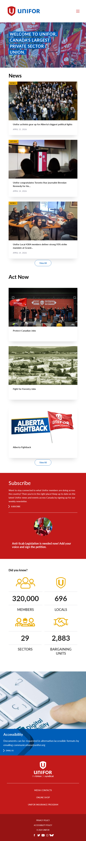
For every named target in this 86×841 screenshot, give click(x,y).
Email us (10, 751)
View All (43, 263)
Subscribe (15, 506)
